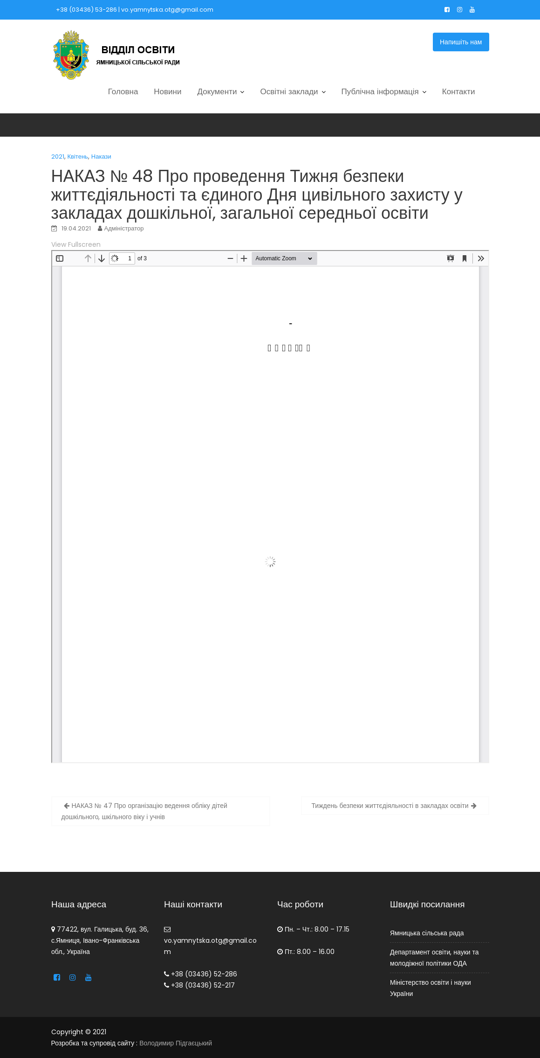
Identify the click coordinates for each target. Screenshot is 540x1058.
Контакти (458, 91)
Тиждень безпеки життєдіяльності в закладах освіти (389, 805)
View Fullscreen (76, 244)
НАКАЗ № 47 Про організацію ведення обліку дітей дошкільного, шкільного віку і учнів (144, 811)
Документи (217, 91)
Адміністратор (124, 228)
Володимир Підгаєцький (175, 1043)
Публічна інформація (380, 91)
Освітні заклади (289, 91)
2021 (57, 156)
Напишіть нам (461, 42)
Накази (101, 156)
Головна (123, 91)
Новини (167, 91)
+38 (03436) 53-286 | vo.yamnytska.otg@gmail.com (134, 9)
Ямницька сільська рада (427, 933)
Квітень (78, 156)
